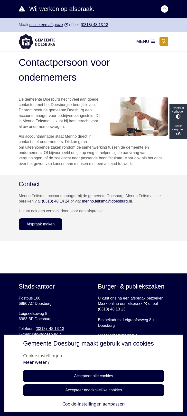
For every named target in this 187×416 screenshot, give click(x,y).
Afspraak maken (41, 224)
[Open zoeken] (163, 41)
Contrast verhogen (178, 112)
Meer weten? (36, 362)
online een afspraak (48, 25)
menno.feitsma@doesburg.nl (107, 201)
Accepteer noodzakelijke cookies (93, 390)
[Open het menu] (145, 41)
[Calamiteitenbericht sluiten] (164, 9)
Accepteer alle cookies (93, 376)
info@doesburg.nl (47, 334)
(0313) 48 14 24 (55, 201)
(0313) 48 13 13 (94, 25)
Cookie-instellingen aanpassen (93, 404)
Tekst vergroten (178, 130)
